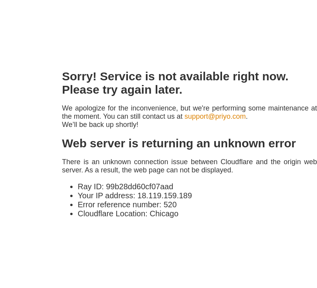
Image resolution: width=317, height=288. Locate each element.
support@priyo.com (215, 116)
